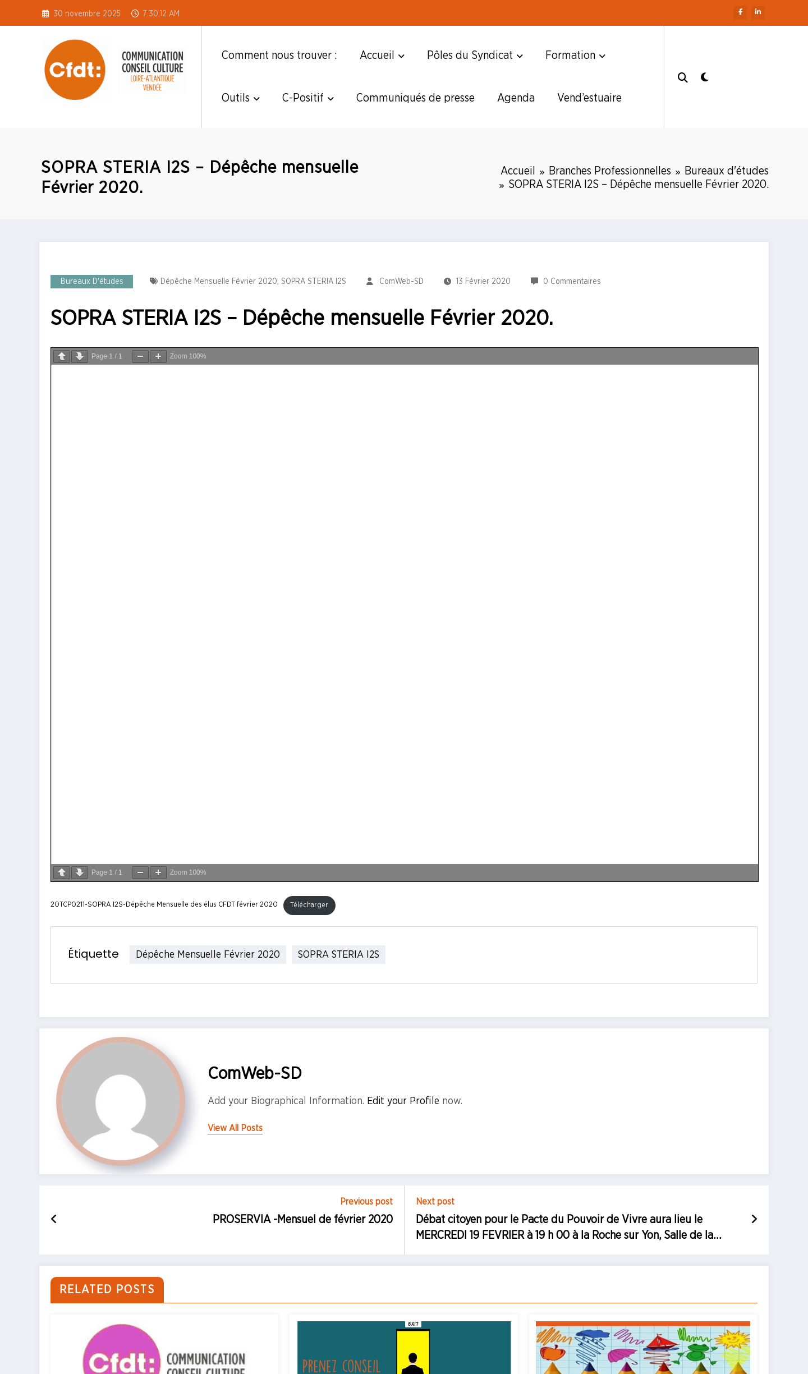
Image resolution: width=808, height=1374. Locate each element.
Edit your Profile (403, 1101)
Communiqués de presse (415, 98)
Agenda (516, 98)
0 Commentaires (572, 282)
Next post (435, 1201)
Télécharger (309, 905)
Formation (575, 55)
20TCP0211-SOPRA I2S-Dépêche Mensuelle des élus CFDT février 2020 (164, 905)
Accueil (382, 55)
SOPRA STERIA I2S (313, 282)
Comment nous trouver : (279, 55)
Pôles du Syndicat (475, 55)
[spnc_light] (707, 76)
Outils (241, 98)
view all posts (235, 1128)
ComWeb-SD (401, 282)
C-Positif (308, 98)
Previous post (366, 1201)
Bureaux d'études (92, 282)
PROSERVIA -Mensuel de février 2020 (303, 1219)
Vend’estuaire (589, 98)
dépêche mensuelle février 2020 (218, 282)
